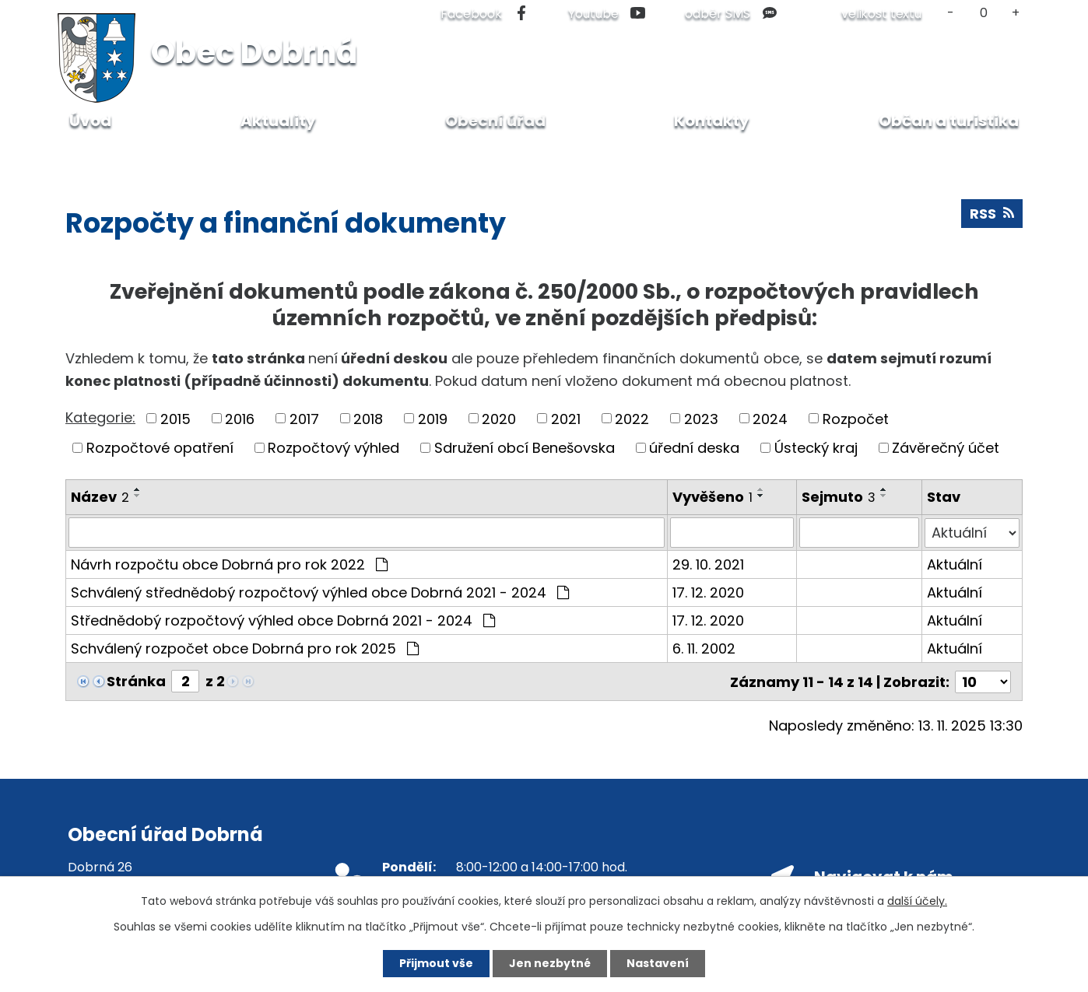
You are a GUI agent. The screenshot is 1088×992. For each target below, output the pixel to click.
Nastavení (657, 963)
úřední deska (694, 447)
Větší (1016, 13)
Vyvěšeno (712, 497)
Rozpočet (856, 418)
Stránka (136, 680)
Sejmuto (839, 497)
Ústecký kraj (816, 447)
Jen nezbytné (550, 963)
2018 (368, 418)
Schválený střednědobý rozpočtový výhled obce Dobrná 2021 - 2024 (320, 591)
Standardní (983, 13)
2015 (175, 418)
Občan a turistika (949, 120)
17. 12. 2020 (708, 591)
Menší (950, 13)
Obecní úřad (157, 155)
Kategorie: (100, 417)
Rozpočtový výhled (333, 447)
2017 (304, 418)
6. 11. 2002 (703, 647)
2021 (566, 418)
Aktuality (278, 120)
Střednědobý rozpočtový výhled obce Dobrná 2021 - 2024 (283, 619)
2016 (239, 418)
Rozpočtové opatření (159, 447)
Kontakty (711, 120)
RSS (992, 213)
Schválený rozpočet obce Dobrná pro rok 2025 (245, 647)
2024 (770, 418)
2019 (432, 418)
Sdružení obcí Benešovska (524, 447)
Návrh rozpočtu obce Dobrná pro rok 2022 (229, 563)
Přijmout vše (436, 963)
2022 (632, 418)
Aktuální (954, 563)
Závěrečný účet (945, 447)
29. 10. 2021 (708, 563)
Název (100, 497)
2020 (499, 418)
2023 (701, 418)
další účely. (917, 901)
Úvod (81, 155)
